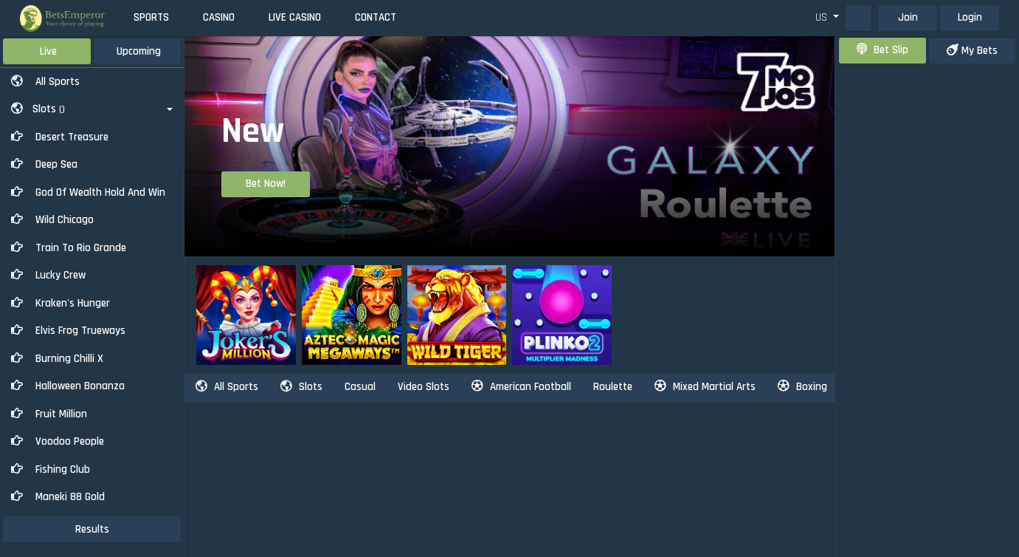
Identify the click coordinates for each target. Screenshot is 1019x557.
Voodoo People (57, 441)
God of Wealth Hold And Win (88, 192)
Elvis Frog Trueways (68, 331)
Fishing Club (50, 469)
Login (970, 17)
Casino (219, 17)
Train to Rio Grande (68, 248)
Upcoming (139, 51)
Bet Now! (266, 184)
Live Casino (295, 17)
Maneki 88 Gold (58, 497)
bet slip (882, 50)
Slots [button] (38, 109)
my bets (972, 51)
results (92, 529)
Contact (375, 17)
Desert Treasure (59, 137)
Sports (151, 17)
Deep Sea (44, 164)
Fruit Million (49, 414)
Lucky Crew (48, 275)
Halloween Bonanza (68, 386)
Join (908, 17)
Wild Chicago (52, 220)
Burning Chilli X (57, 359)
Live (48, 51)
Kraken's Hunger (60, 303)
